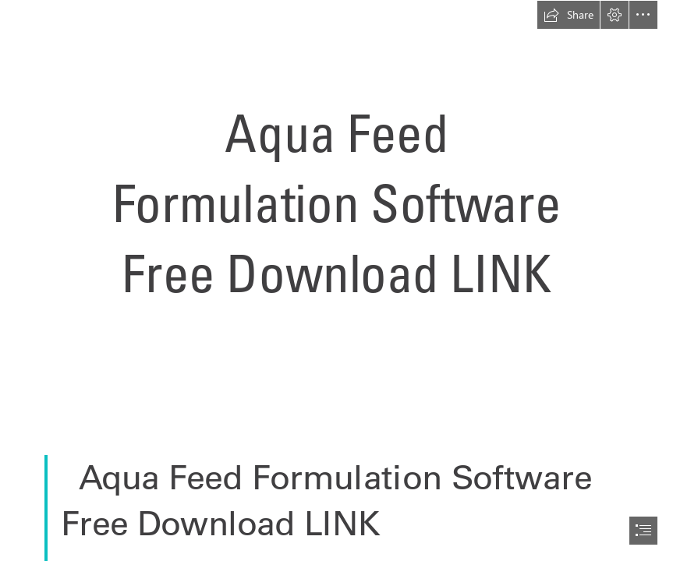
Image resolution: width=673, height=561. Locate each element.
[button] (568, 15)
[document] (336, 280)
